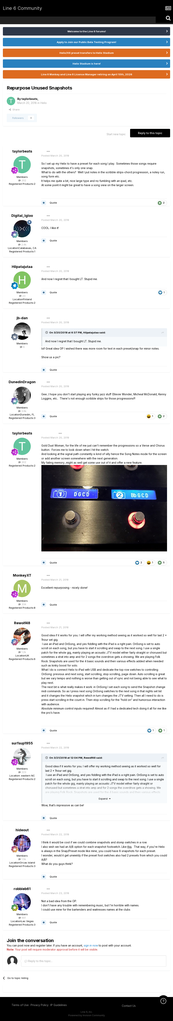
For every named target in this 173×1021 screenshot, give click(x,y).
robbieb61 (22, 889)
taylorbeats (29, 98)
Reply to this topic (150, 133)
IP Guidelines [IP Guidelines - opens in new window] (58, 1005)
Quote (53, 202)
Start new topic (116, 134)
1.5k (22, 859)
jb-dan (22, 318)
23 (22, 295)
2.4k (22, 244)
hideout (22, 830)
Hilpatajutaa (22, 267)
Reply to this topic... (39, 961)
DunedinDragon (22, 382)
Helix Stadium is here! (87, 63)
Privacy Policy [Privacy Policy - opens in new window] (39, 1005)
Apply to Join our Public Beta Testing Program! (86, 42)
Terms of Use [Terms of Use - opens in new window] (20, 1005)
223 (22, 772)
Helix (43, 102)
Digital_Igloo (22, 216)
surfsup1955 (22, 743)
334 (22, 604)
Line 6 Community (22, 8)
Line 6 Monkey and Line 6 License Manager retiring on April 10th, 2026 (86, 74)
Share (14, 109)
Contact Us (129, 1005)
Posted (55, 155)
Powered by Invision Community (86, 1015)
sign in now (91, 945)
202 (22, 180)
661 (22, 917)
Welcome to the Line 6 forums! (86, 31)
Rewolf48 (22, 623)
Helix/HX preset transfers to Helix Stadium (86, 52)
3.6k (22, 411)
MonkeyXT (22, 575)
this (129, 846)
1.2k (22, 652)
